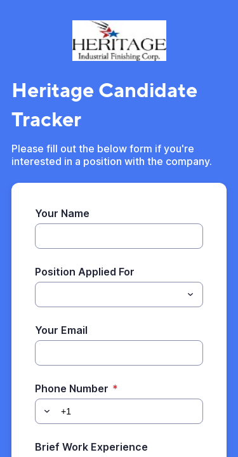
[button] (45, 411)
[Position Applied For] (108, 294)
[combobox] (119, 294)
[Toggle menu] (190, 294)
